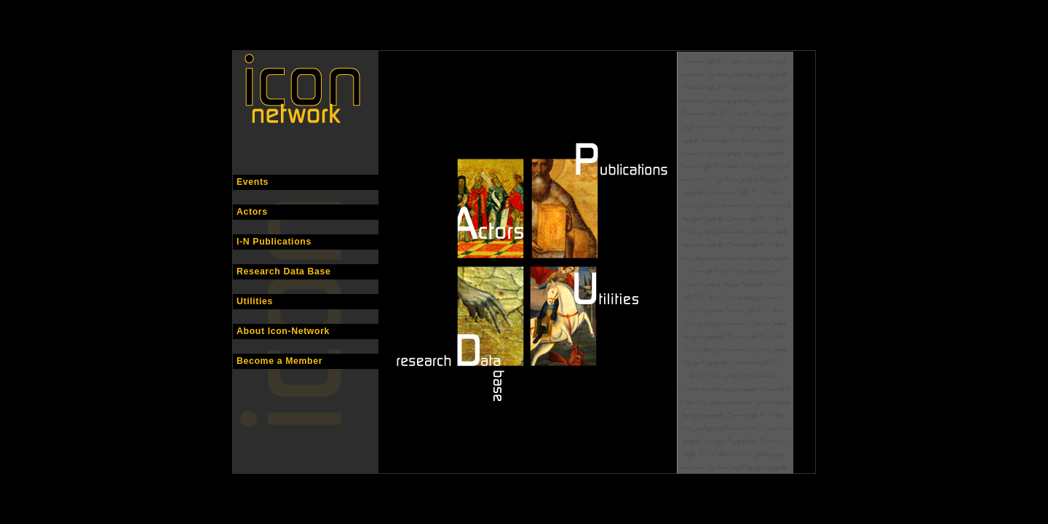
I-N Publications (274, 242)
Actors (252, 212)
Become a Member (279, 361)
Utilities (255, 301)
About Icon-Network (283, 331)
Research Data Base (284, 271)
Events (253, 182)
